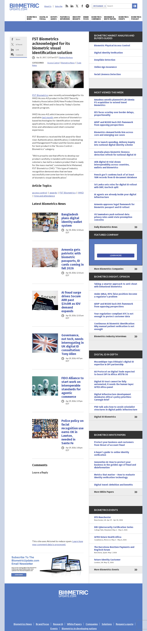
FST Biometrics (40, 95)
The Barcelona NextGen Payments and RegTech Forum (115, 550)
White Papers (74, 624)
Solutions (107, 624)
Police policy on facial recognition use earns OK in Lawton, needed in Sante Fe (72, 432)
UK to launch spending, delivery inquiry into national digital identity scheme (114, 143)
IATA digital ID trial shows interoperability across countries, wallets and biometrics (111, 165)
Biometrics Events (123, 18)
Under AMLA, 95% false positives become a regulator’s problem (115, 295)
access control (39, 192)
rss (66, 6)
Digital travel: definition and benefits (113, 484)
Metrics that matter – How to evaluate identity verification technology (114, 476)
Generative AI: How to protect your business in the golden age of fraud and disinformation (115, 465)
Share (18, 39)
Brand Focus (86, 18)
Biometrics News (32, 18)
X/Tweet (19, 44)
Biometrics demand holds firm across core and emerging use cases (113, 133)
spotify (87, 6)
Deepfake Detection (104, 60)
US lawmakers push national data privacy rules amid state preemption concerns (113, 217)
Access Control (53, 63)
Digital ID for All (43, 18)
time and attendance (44, 195)
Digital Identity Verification (108, 52)
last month (47, 117)
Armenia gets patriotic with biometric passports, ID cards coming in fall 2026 (72, 259)
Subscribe (58, 6)
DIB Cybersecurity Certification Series (115, 528)
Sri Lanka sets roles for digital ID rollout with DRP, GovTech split (115, 186)
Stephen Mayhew (66, 57)
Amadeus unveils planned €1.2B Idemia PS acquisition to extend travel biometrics (114, 102)
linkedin (72, 6)
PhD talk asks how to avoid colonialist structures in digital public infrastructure (115, 408)
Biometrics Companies (96, 18)
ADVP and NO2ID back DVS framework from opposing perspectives (113, 123)
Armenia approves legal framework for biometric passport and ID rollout (114, 205)
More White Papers (104, 492)
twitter (77, 6)
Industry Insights (76, 18)
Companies (92, 624)
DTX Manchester (115, 518)
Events (54, 628)
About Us (47, 6)
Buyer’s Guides (54, 18)
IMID (81, 192)
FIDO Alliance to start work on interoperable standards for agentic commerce (72, 387)
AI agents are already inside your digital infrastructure (115, 196)
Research (58, 624)
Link (17, 50)
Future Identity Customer (115, 561)
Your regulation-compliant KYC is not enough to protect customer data (113, 315)
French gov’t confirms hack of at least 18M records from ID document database (115, 176)
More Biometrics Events (106, 569)
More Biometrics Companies (108, 269)
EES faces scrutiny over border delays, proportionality (114, 113)
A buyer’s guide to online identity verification (111, 453)
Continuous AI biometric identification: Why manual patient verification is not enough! (114, 326)
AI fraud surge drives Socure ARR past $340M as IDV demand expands (71, 302)
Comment (19, 55)
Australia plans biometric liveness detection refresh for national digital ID (115, 153)
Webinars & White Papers (110, 18)
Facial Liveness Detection (107, 74)
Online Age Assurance (105, 67)
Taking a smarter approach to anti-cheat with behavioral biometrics (115, 285)
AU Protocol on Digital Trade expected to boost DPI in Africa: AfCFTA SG (114, 373)
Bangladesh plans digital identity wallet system (71, 220)
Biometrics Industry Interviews (110, 336)
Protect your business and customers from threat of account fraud (114, 443)
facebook (82, 6)
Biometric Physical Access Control (112, 45)
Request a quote (124, 624)
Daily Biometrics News (105, 227)
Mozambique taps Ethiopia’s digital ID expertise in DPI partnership (114, 363)
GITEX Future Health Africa (115, 538)
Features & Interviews (65, 18)
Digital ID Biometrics (105, 417)
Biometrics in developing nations (79, 628)
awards (53, 192)
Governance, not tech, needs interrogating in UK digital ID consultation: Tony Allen (72, 344)
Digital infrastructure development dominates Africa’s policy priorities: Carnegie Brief (112, 397)
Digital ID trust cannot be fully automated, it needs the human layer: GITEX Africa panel (114, 384)
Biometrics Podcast (136, 18)
